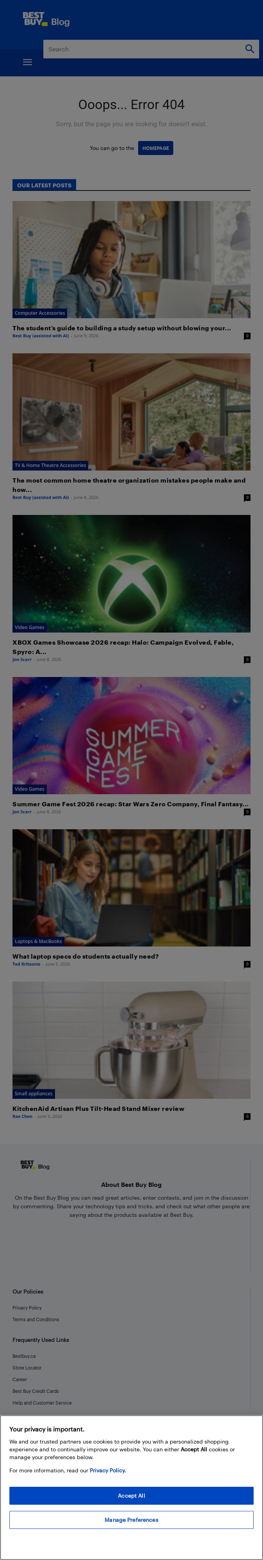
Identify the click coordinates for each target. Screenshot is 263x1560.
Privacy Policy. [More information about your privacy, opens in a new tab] (108, 1470)
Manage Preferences (131, 1519)
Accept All (131, 1495)
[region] (131, 1487)
